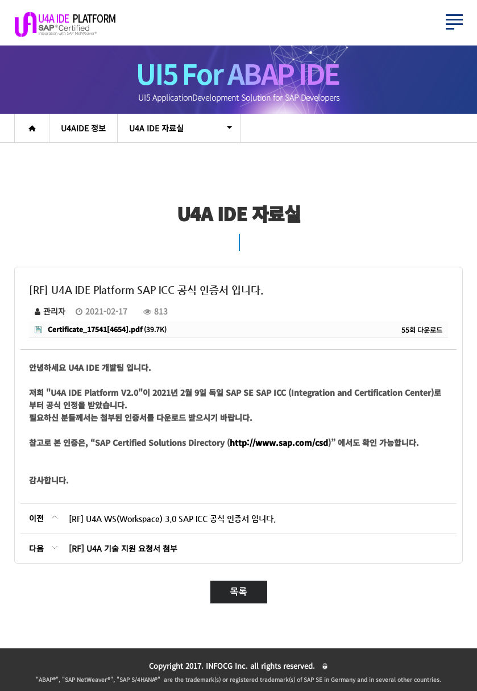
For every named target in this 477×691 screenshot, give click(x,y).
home (32, 128)
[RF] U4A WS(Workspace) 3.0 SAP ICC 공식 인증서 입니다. (172, 518)
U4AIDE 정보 (83, 128)
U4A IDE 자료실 (180, 128)
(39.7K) (101, 329)
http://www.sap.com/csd (279, 442)
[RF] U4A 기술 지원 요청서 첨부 (123, 548)
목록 (238, 591)
